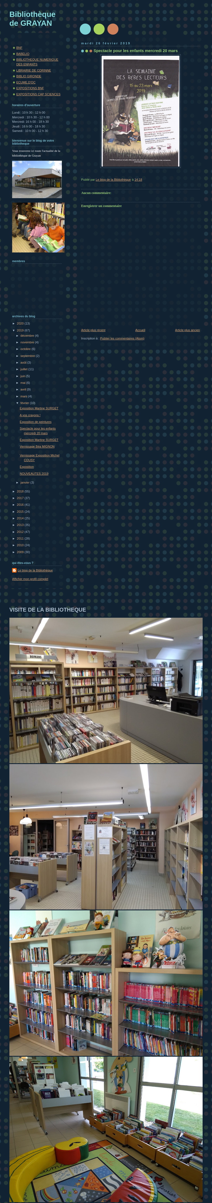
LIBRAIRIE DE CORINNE (33, 70)
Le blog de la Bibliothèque (35, 570)
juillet (24, 369)
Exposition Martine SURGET (39, 408)
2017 (21, 498)
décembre (27, 335)
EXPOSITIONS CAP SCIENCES (38, 94)
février (25, 403)
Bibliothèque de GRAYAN (32, 18)
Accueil (140, 330)
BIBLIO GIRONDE (28, 76)
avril (23, 389)
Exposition (27, 466)
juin (23, 376)
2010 (21, 545)
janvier (25, 482)
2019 (21, 330)
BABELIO (22, 53)
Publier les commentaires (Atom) (122, 338)
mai (23, 382)
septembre (28, 355)
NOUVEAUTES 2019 (34, 473)
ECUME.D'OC (26, 82)
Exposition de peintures (36, 421)
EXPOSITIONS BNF (30, 88)
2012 (21, 531)
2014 (21, 518)
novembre (27, 342)
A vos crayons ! (30, 415)
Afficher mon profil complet (30, 579)
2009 (21, 552)
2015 (21, 511)
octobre (25, 349)
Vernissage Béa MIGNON (37, 446)
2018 (21, 491)
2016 (21, 504)
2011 (21, 538)
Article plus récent (93, 330)
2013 (21, 525)
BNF (19, 47)
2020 (21, 323)
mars (24, 396)
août (23, 362)
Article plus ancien (187, 330)
